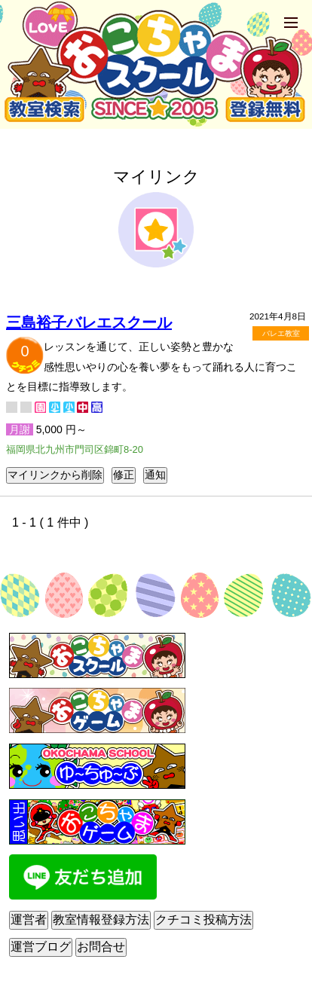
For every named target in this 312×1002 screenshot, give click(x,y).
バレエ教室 (281, 333)
